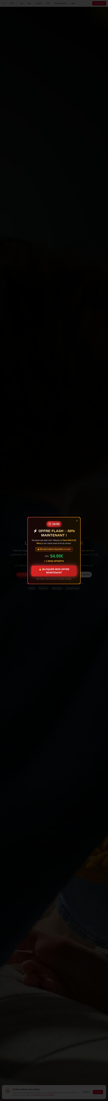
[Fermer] (77, 521)
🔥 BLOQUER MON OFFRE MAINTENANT (54, 571)
